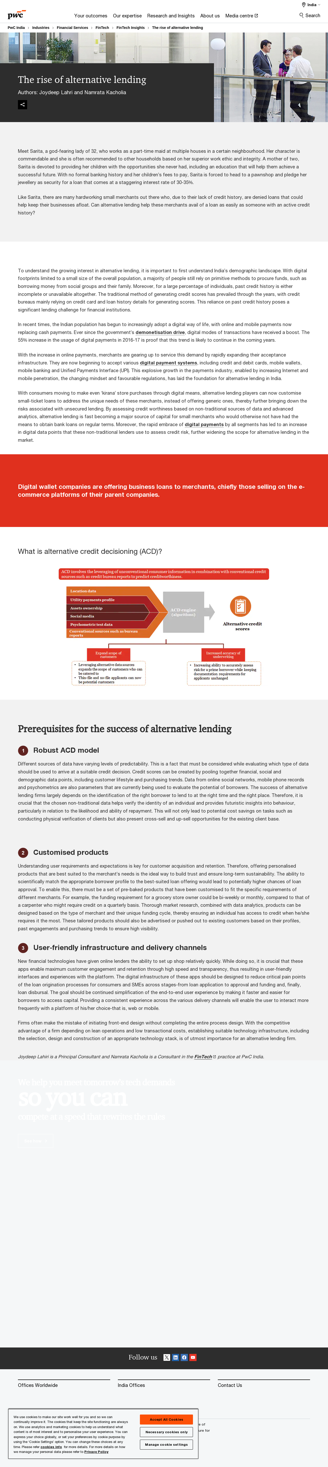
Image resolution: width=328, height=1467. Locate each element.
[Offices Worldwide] (64, 1385)
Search (312, 15)
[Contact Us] (264, 1385)
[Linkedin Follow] (175, 1358)
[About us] (210, 17)
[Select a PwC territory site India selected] (311, 4)
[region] (103, 1433)
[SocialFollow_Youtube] (193, 1358)
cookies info (51, 1447)
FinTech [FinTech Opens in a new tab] (203, 1056)
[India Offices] (164, 1385)
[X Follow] (166, 1358)
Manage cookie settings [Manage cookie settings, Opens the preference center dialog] (166, 1444)
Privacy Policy (96, 1452)
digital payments (204, 424)
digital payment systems (168, 362)
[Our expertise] (127, 17)
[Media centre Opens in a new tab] (241, 17)
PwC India (16, 28)
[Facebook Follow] (184, 1358)
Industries (40, 28)
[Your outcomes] (90, 17)
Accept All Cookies (166, 1419)
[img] (22, 104)
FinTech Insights (131, 28)
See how (35, 1140)
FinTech (102, 28)
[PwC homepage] (17, 13)
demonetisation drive (160, 332)
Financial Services (72, 28)
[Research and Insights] (171, 17)
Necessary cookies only (167, 1432)
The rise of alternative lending (177, 28)
